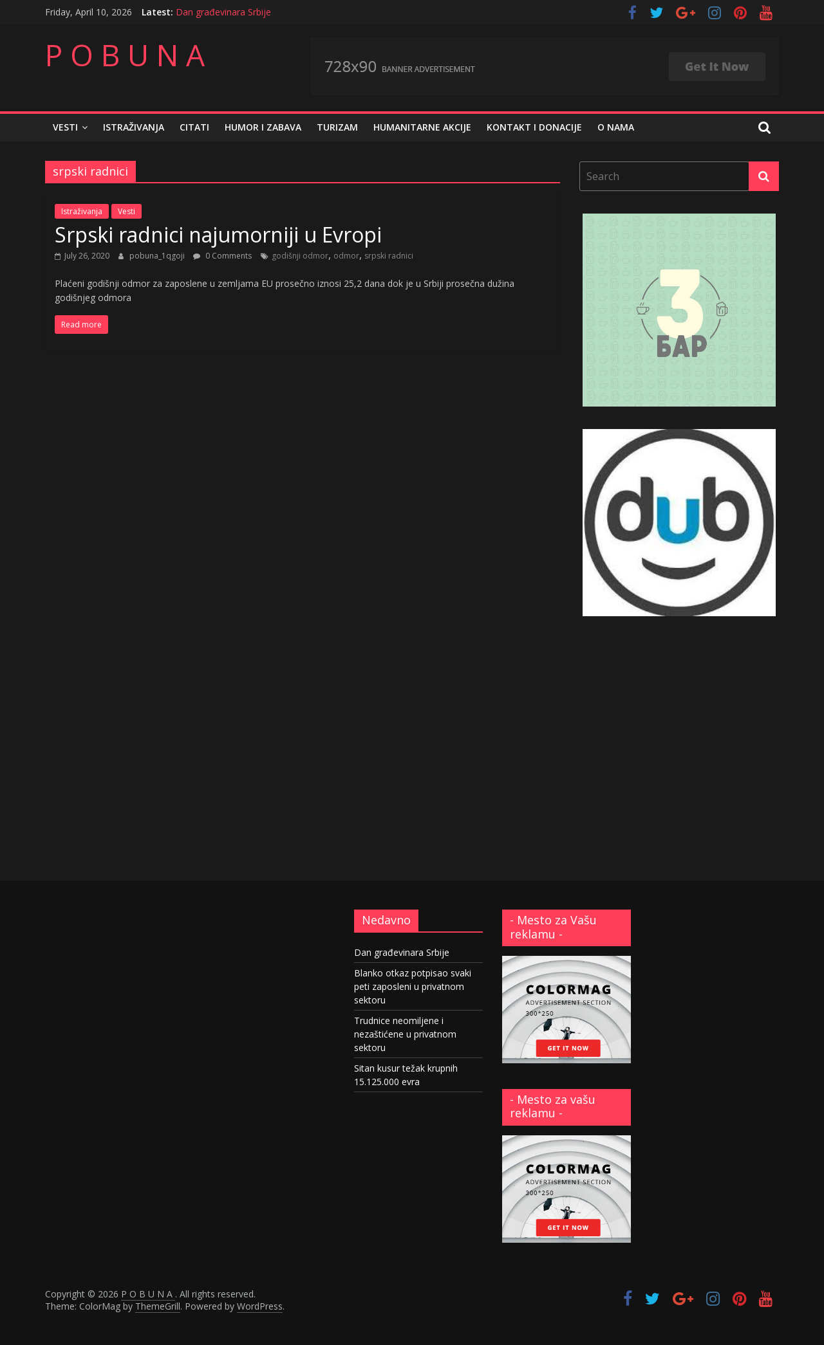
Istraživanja (133, 127)
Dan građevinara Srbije (223, 12)
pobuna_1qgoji (158, 255)
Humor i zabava (263, 127)
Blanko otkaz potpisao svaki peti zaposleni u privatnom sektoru (412, 986)
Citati (194, 127)
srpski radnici (388, 255)
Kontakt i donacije (534, 127)
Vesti (65, 127)
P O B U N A (125, 55)
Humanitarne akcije (422, 127)
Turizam (337, 127)
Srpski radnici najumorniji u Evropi (218, 234)
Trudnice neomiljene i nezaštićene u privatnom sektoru (405, 1034)
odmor (346, 255)
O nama (615, 127)
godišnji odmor (300, 255)
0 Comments (222, 255)
